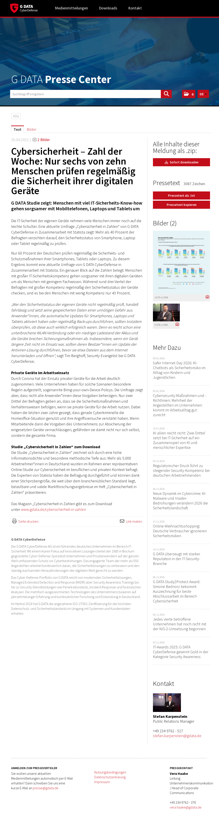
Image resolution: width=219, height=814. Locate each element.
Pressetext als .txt (181, 195)
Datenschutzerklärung (110, 777)
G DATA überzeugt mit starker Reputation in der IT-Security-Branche (176, 558)
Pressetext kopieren (181, 205)
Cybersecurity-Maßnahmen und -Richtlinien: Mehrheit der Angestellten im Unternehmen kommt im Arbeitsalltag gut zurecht (179, 405)
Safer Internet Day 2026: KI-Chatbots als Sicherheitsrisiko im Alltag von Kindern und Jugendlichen (179, 370)
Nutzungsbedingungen (110, 772)
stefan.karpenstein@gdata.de (177, 735)
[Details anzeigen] (206, 297)
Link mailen (134, 521)
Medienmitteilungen (71, 8)
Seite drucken (28, 521)
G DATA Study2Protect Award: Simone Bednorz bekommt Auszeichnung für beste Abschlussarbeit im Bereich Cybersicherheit (176, 591)
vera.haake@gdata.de (185, 807)
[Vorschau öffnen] (181, 262)
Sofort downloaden (181, 162)
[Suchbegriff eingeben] (91, 94)
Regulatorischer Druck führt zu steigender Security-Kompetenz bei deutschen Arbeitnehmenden (181, 470)
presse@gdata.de (45, 788)
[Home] (24, 7)
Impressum (102, 782)
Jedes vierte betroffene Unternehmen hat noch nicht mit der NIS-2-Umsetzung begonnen (179, 624)
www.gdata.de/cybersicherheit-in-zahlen (53, 509)
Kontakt (135, 8)
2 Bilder (43, 139)
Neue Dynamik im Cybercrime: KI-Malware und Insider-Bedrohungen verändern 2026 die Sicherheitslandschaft (180, 500)
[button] (188, 94)
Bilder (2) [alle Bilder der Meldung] (165, 223)
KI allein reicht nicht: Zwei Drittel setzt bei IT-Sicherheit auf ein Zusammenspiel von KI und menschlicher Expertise (179, 440)
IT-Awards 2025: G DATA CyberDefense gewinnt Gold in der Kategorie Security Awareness (180, 651)
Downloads (108, 8)
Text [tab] (17, 129)
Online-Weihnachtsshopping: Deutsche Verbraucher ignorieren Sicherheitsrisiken (180, 531)
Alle (16, 116)
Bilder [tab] (31, 129)
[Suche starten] (166, 94)
